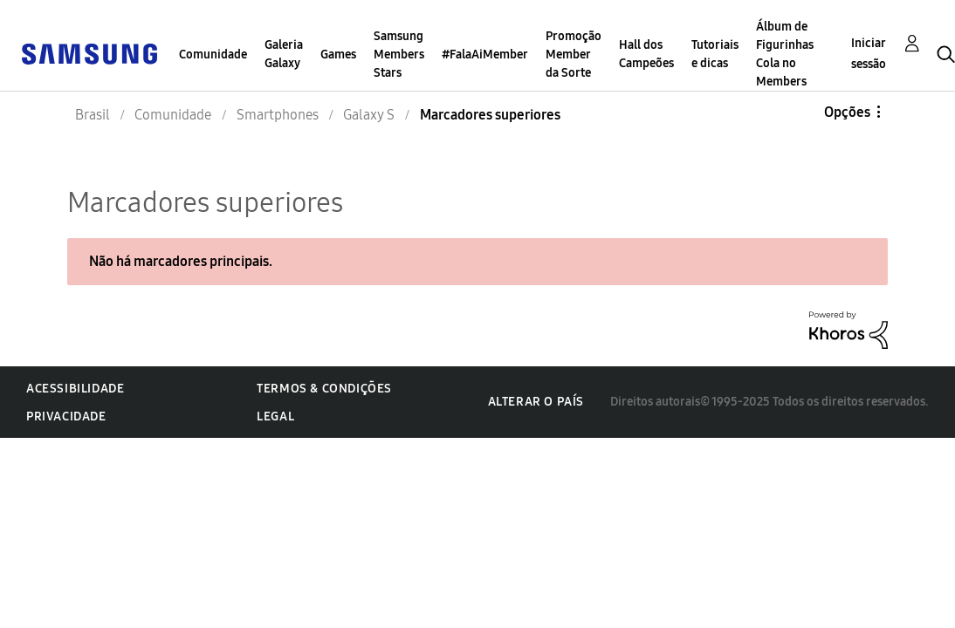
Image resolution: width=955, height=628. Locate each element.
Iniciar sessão (868, 54)
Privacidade (66, 416)
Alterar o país (536, 401)
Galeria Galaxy (284, 54)
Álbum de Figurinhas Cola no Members (785, 54)
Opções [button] (847, 112)
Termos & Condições (324, 388)
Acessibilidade (75, 388)
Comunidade (213, 54)
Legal (275, 416)
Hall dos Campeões (646, 54)
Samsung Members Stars (399, 54)
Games (338, 54)
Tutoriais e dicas (715, 54)
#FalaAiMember (485, 54)
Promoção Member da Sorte (573, 54)
